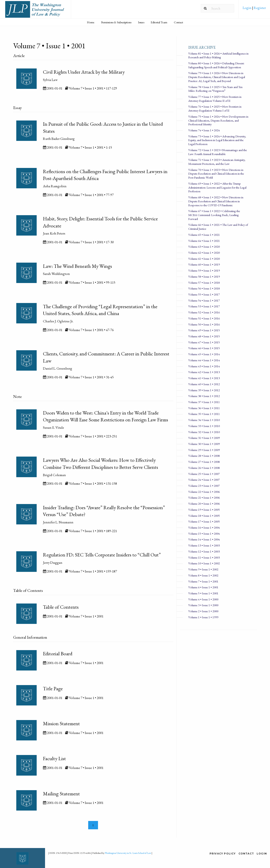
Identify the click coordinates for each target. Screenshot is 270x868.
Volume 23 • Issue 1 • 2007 (204, 486)
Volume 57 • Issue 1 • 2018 (204, 282)
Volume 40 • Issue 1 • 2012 (204, 384)
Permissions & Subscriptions (116, 22)
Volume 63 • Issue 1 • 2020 (204, 246)
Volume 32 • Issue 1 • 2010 (204, 432)
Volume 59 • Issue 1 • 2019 (204, 270)
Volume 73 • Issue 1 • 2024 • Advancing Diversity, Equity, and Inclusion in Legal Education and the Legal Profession (217, 140)
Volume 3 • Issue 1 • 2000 (203, 605)
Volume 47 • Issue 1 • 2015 (204, 342)
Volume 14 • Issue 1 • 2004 (204, 539)
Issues (141, 22)
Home (90, 22)
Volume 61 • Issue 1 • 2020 (204, 259)
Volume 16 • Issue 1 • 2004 (204, 527)
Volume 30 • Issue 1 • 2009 (204, 444)
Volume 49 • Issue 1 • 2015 (204, 330)
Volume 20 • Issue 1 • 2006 (204, 503)
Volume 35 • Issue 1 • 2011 (204, 414)
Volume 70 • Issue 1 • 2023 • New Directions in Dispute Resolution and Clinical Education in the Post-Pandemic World (216, 173)
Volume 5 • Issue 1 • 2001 (203, 593)
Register (259, 7)
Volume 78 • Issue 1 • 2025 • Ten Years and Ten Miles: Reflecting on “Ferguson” (215, 89)
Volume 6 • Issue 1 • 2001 (203, 587)
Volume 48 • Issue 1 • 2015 (204, 336)
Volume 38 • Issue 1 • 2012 (204, 396)
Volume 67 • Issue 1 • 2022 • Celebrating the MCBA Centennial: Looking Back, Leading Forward (214, 215)
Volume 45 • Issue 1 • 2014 (204, 354)
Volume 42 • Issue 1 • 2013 (204, 372)
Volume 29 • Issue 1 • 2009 (204, 450)
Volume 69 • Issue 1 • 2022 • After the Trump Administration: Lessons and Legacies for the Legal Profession (217, 187)
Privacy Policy (223, 853)
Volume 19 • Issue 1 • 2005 (204, 510)
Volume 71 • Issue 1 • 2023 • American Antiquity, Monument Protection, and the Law (216, 162)
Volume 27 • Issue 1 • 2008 (204, 462)
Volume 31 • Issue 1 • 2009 (204, 438)
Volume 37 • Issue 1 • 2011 (204, 402)
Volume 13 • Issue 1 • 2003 (204, 545)
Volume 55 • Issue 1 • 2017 (204, 294)
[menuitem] (254, 9)
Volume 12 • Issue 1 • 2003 (204, 551)
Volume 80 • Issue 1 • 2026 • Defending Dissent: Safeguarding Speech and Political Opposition (216, 65)
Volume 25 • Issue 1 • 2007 (204, 474)
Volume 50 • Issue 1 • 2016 (204, 324)
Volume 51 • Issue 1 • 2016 (204, 318)
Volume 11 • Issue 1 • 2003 (204, 557)
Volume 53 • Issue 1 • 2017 (204, 306)
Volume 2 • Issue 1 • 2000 (203, 611)
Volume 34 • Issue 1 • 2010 (204, 420)
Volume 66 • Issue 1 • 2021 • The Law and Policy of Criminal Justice (218, 227)
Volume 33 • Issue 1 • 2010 (204, 426)
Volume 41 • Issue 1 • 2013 (204, 378)
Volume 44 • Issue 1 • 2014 (204, 360)
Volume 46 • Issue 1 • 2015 (204, 348)
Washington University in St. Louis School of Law (128, 853)
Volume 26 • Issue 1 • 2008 (204, 468)
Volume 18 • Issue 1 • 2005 (204, 516)
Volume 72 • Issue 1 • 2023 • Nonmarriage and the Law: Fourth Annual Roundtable (217, 152)
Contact (178, 22)
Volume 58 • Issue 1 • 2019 (204, 276)
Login (247, 7)
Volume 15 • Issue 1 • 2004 (204, 533)
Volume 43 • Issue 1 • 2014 (204, 366)
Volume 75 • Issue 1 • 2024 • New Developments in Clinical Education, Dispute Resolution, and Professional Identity (218, 120)
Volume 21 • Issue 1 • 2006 (204, 497)
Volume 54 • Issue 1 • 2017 (204, 300)
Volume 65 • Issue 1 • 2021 (204, 235)
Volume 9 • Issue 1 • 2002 (203, 569)
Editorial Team (159, 22)
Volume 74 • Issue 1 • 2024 (204, 130)
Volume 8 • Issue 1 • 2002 (203, 575)
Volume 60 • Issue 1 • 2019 (204, 264)
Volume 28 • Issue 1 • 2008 (204, 456)
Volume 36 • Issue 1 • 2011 (204, 408)
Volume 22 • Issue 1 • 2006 (204, 492)
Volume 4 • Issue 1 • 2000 (203, 599)
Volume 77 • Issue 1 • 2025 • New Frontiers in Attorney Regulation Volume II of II (214, 99)
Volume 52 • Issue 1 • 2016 (204, 312)
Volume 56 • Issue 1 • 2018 (204, 288)
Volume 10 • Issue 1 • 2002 (204, 563)
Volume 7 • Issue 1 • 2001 (203, 581)
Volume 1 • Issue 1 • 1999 (203, 617)
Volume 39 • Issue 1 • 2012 (204, 390)
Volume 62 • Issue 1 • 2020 (204, 253)
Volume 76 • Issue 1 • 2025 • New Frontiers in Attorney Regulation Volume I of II (214, 108)
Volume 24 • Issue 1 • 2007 (204, 480)
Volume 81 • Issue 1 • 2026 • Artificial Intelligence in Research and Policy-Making (218, 55)
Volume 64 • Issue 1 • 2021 (204, 241)
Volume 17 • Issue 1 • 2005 (204, 521)
